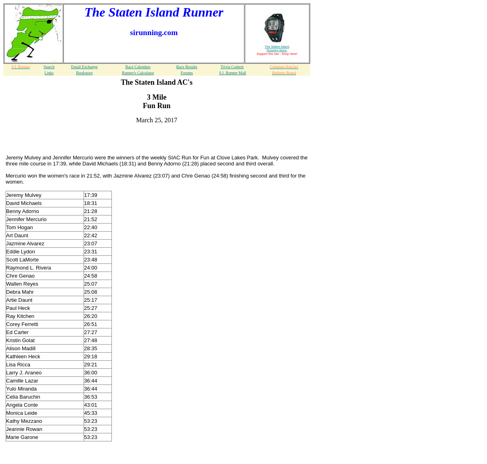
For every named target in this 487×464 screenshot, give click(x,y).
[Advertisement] (156, 142)
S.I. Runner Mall (232, 73)
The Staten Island (277, 48)
